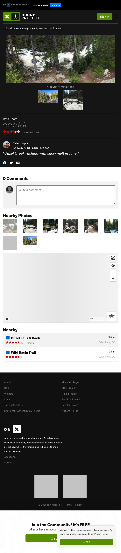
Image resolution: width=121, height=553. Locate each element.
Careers (8, 462)
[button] (4, 162)
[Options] (111, 316)
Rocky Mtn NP (39, 28)
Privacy (78, 504)
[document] (86, 537)
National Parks (70, 410)
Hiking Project (69, 393)
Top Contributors (13, 404)
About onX (10, 456)
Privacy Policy (101, 534)
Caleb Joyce (20, 143)
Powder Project (70, 404)
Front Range (22, 28)
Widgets (8, 393)
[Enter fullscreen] (113, 258)
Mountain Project (71, 382)
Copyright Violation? (60, 86)
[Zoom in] (113, 273)
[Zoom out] (113, 278)
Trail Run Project (71, 399)
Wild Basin (56, 28)
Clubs (7, 399)
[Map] (60, 288)
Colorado (8, 28)
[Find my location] (113, 265)
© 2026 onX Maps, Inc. (50, 504)
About (7, 382)
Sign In (104, 16)
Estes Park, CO (40, 147)
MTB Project (68, 387)
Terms (69, 504)
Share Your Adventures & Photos (22, 410)
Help (6, 387)
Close (86, 541)
